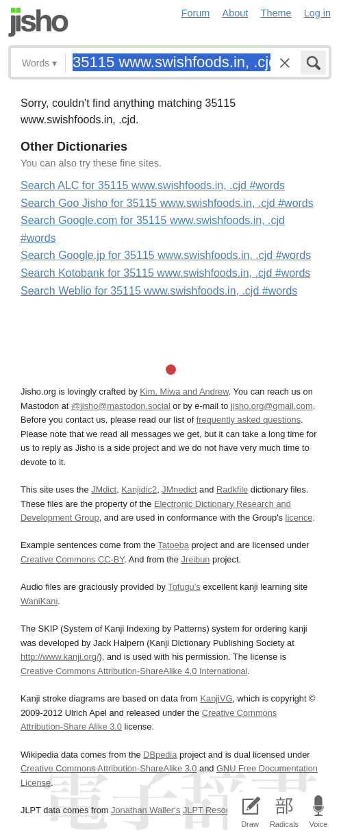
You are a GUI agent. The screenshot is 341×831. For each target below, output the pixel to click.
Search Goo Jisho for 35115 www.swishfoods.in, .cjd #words (167, 203)
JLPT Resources (215, 810)
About (236, 13)
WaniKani (39, 601)
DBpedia (160, 754)
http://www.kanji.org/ (60, 657)
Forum (195, 13)
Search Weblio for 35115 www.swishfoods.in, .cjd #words (159, 291)
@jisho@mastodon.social (120, 406)
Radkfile (232, 489)
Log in (317, 13)
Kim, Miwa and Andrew (184, 391)
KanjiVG (216, 698)
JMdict (103, 489)
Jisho (38, 22)
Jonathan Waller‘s (145, 810)
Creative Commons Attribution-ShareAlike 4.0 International (134, 671)
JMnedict (179, 489)
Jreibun (195, 559)
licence (299, 517)
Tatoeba (173, 545)
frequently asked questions (249, 419)
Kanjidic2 (139, 489)
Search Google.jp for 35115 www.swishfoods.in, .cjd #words (166, 255)
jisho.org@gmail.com (272, 406)
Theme (276, 13)
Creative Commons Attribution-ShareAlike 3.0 (109, 768)
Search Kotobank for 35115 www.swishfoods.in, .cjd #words (165, 273)
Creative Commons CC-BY (72, 559)
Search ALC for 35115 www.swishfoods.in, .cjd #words (153, 185)
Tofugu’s (184, 587)
